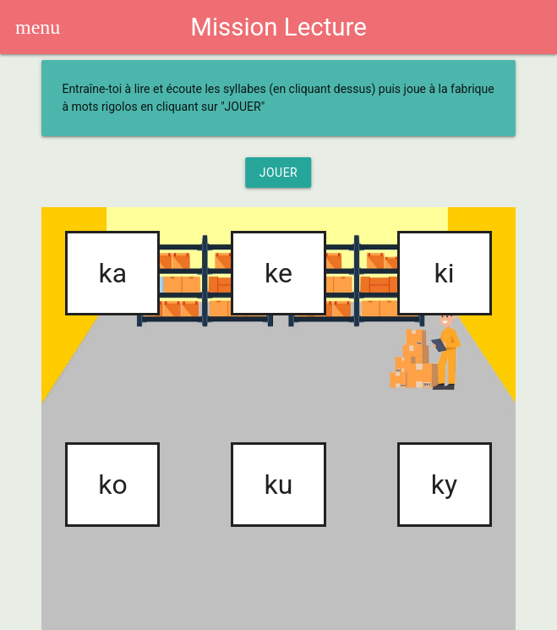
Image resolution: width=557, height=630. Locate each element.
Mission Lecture (278, 27)
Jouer (278, 172)
